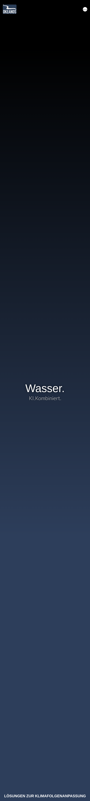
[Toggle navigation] (85, 9)
